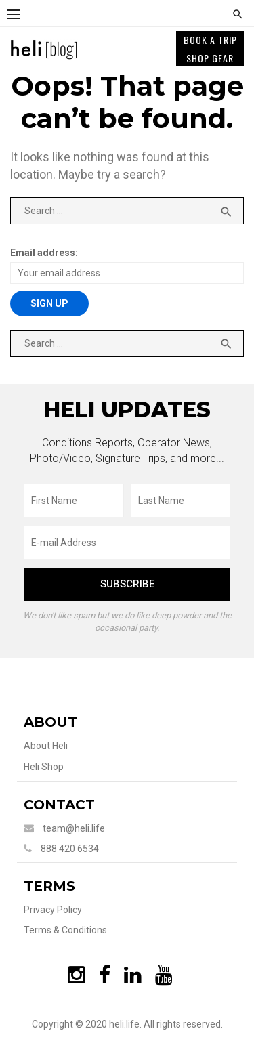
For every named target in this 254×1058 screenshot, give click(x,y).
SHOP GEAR (210, 58)
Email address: (44, 252)
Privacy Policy (53, 909)
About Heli (46, 745)
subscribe (127, 584)
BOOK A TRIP (210, 40)
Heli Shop (44, 766)
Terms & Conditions (65, 930)
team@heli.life (74, 828)
